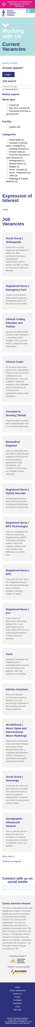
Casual (14, 105)
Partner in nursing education (19, 970)
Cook (9, 654)
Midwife (14, 166)
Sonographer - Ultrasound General (15, 822)
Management (16, 160)
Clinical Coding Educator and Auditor (15, 323)
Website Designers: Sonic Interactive (17, 1023)
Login (7, 74)
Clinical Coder (17, 152)
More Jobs (8, 856)
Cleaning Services (19, 149)
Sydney (14, 127)
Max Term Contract (19, 108)
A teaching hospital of (17, 959)
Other (13, 175)
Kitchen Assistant (17, 689)
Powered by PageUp (11, 861)
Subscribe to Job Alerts (10, 63)
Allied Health (16, 140)
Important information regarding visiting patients (19, 4)
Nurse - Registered (20, 172)
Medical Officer (17, 163)
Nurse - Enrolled (18, 169)
